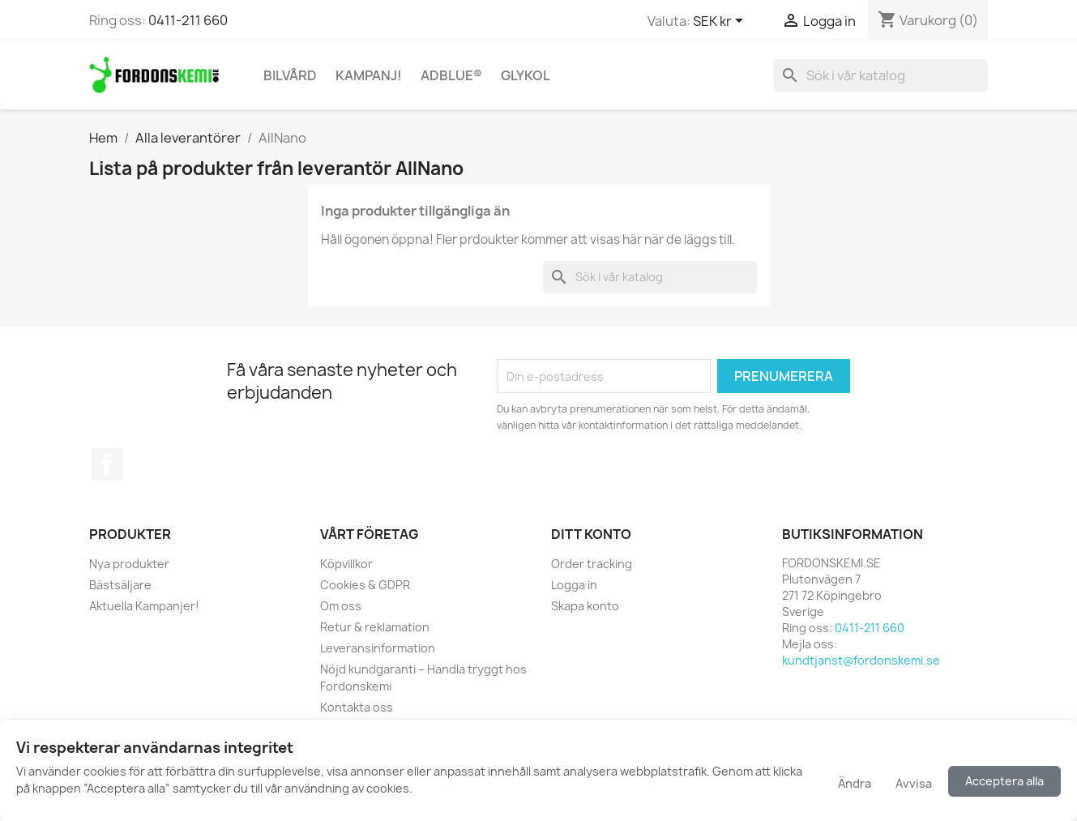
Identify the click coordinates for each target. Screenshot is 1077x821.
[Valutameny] (721, 22)
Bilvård (290, 75)
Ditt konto (591, 534)
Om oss (340, 606)
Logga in (574, 584)
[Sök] (881, 75)
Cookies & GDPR (365, 584)
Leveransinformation (377, 648)
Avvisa (913, 783)
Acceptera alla (1004, 781)
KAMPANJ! (368, 75)
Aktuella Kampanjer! (144, 606)
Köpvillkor (346, 563)
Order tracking (591, 563)
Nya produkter (129, 563)
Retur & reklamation (375, 627)
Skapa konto (585, 606)
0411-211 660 (188, 20)
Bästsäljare (120, 584)
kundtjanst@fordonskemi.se (861, 660)
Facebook (107, 464)
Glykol (525, 75)
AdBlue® (451, 75)
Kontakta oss (356, 707)
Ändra (854, 783)
